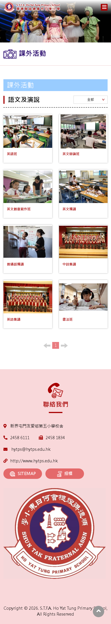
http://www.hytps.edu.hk (30, 460)
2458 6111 (20, 437)
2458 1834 (55, 437)
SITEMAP (23, 474)
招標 (64, 474)
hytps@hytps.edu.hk (26, 449)
